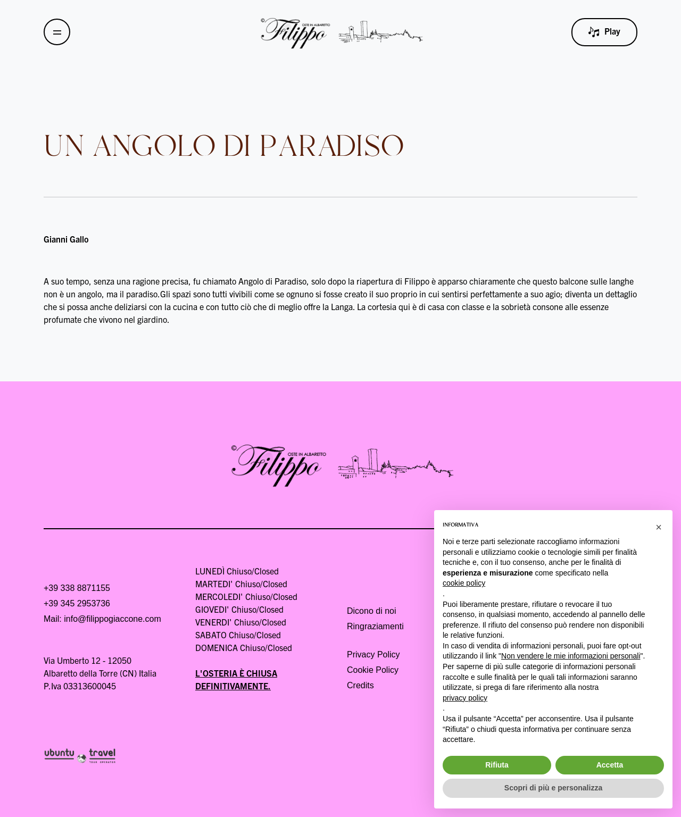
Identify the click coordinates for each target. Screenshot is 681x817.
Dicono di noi (371, 610)
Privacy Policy (373, 654)
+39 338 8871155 (77, 588)
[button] (658, 527)
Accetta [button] (610, 765)
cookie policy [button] (464, 583)
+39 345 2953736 (77, 603)
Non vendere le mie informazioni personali (570, 656)
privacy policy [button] (465, 698)
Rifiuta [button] (497, 765)
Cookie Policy (372, 669)
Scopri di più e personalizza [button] (553, 787)
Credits (360, 685)
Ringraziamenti (375, 626)
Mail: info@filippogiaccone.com (102, 618)
